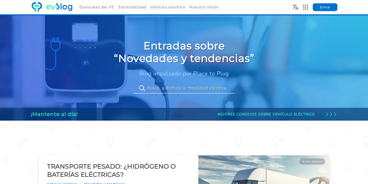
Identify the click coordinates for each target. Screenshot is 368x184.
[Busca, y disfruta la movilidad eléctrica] (184, 88)
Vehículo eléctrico (167, 7)
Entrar (325, 7)
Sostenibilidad (132, 7)
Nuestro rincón (203, 7)
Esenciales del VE (96, 7)
